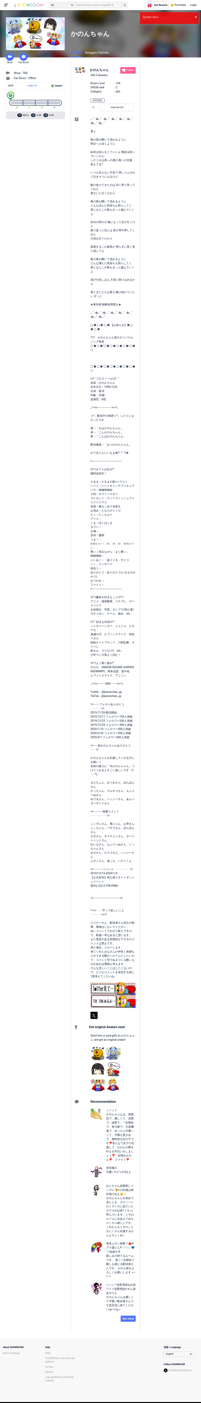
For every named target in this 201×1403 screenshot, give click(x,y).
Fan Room (23, 58)
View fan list (117, 107)
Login (193, 4)
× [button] (196, 17)
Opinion (49, 1372)
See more (128, 1318)
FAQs (48, 1353)
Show (10, 58)
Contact (49, 1367)
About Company (11, 1353)
